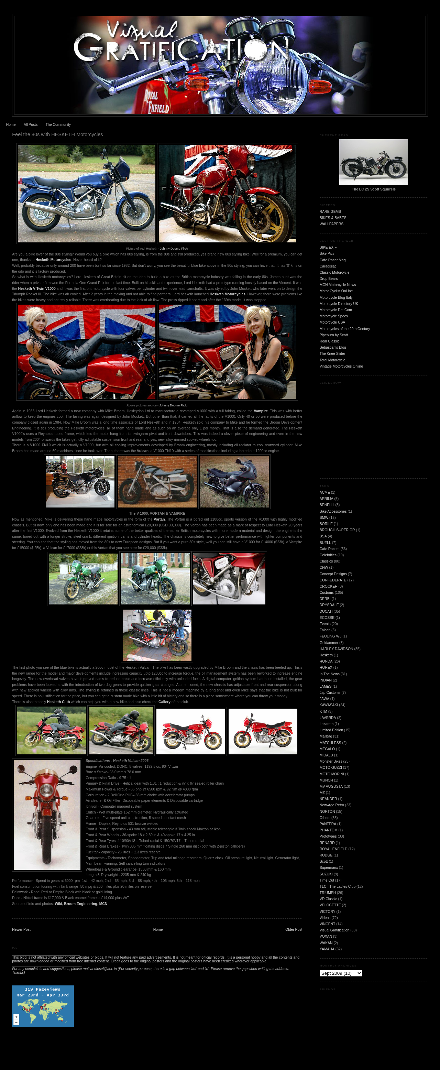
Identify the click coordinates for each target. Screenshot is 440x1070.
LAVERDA (328, 718)
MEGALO (327, 749)
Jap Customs (330, 693)
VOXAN (326, 936)
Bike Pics (327, 253)
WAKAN (326, 943)
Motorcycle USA (332, 322)
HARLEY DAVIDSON (336, 649)
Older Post (293, 929)
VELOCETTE (330, 905)
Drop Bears (329, 279)
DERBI (325, 599)
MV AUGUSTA (331, 786)
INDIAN (326, 680)
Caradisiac (328, 266)
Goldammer (329, 643)
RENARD (327, 843)
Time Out (327, 880)
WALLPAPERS (331, 224)
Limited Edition (331, 730)
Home (11, 125)
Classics (326, 561)
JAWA (324, 699)
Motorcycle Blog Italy (336, 297)
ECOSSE (327, 618)
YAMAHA (327, 949)
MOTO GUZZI (331, 767)
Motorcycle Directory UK (339, 304)
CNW (324, 567)
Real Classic (330, 341)
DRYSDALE (329, 605)
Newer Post (21, 929)
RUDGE (326, 855)
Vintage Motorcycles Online (341, 366)
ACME (325, 492)
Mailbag (326, 736)
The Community (58, 125)
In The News (330, 674)
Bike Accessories (333, 511)
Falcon (325, 630)
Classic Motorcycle (335, 272)
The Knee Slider (332, 354)
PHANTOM (329, 830)
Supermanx (329, 868)
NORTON (327, 812)
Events (325, 624)
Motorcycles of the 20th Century (345, 329)
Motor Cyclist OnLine (336, 291)
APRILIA (326, 499)
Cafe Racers (330, 549)
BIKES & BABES (333, 218)
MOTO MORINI (332, 774)
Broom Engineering (80, 904)
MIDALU (326, 755)
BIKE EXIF (328, 247)
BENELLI (327, 505)
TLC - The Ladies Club (337, 886)
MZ (322, 793)
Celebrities (328, 555)
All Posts (30, 125)
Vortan (159, 519)
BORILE (326, 524)
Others (325, 818)
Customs (327, 592)
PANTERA (328, 824)
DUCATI (326, 611)
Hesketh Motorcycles (53, 260)
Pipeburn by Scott (334, 335)
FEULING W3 (331, 636)
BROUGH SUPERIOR (337, 530)
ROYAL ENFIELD (334, 849)
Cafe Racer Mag (333, 260)
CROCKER (329, 586)
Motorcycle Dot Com (336, 310)
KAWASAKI (329, 705)
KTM (323, 711)
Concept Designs (333, 574)
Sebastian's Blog (333, 347)
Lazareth (326, 724)
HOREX (326, 667)
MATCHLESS (330, 743)
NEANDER (328, 799)
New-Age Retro (332, 805)
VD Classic (328, 899)
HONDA (326, 661)
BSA (323, 536)
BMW (324, 518)
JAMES (326, 686)
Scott (324, 861)
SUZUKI (326, 874)
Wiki (58, 904)
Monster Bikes (331, 761)
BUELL (325, 543)
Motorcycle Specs (334, 316)
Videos (325, 918)
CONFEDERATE (333, 580)
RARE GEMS (330, 212)
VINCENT (328, 924)
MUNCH (326, 780)
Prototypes (328, 836)
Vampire (261, 411)
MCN (103, 904)
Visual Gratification (334, 930)
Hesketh (326, 655)
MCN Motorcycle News (338, 285)
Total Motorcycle (332, 360)
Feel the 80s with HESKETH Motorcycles (57, 134)
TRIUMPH (328, 893)
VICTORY (328, 912)
